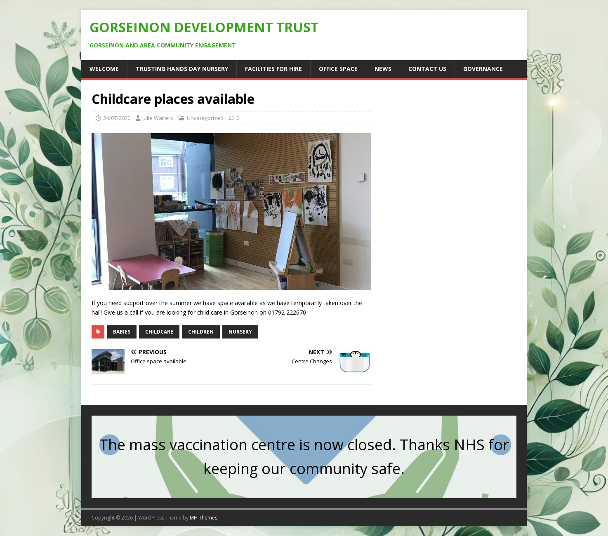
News (383, 69)
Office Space (338, 69)
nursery (240, 331)
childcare (159, 331)
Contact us (427, 69)
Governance (483, 69)
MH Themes (203, 517)
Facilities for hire (273, 69)
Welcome (104, 69)
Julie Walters (157, 118)
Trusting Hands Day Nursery (182, 69)
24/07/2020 (116, 118)
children (201, 331)
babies (121, 331)
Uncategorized (205, 118)
